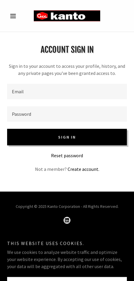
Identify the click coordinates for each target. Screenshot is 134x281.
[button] (16, 16)
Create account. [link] (83, 169)
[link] (67, 16)
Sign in (67, 137)
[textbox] (67, 91)
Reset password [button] (67, 155)
